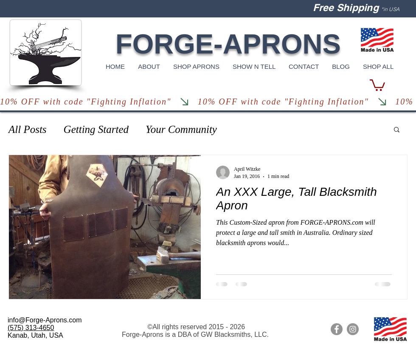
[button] (377, 84)
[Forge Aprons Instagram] (353, 329)
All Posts (27, 129)
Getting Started (96, 129)
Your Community (181, 129)
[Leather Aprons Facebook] (337, 329)
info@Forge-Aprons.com (45, 320)
